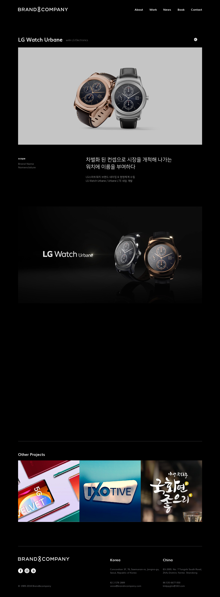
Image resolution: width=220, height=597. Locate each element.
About (139, 9)
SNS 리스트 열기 (195, 39)
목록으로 (200, 39)
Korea (115, 559)
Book (181, 9)
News (167, 9)
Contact (196, 9)
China (168, 559)
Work (153, 9)
